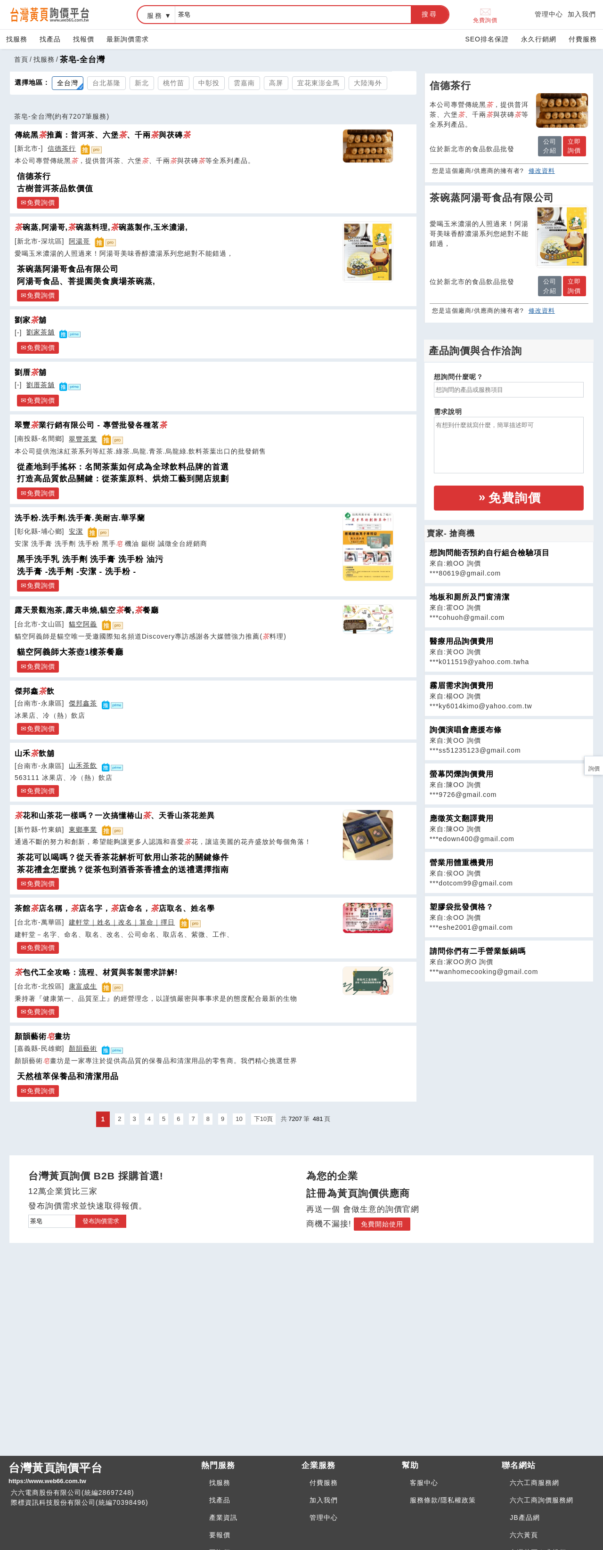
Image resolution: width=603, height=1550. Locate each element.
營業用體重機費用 (462, 863)
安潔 (76, 531)
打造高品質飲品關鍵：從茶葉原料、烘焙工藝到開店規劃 (123, 478)
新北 (142, 83)
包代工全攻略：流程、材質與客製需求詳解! (96, 972)
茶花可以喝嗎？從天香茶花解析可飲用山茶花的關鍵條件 (123, 857)
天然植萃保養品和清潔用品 (68, 1076)
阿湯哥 (79, 241)
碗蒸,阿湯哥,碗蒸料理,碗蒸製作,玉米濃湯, (101, 227)
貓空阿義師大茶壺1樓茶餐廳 (70, 652)
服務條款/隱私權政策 (443, 1500)
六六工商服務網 (534, 1482)
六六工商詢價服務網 (541, 1500)
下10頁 (263, 1118)
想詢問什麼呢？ (458, 377)
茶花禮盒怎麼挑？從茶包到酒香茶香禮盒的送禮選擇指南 (123, 869)
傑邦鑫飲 (35, 691)
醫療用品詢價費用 (462, 641)
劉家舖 (31, 320)
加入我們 (582, 14)
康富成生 (83, 986)
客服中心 (424, 1482)
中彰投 (209, 83)
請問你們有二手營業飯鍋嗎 (478, 951)
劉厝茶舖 (40, 385)
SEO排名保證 (487, 39)
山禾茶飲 (83, 765)
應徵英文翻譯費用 (462, 818)
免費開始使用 (382, 1224)
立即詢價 (574, 146)
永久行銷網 (538, 39)
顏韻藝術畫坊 (43, 1036)
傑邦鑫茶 (83, 703)
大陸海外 (368, 83)
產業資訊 (223, 1517)
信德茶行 (62, 148)
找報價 (83, 39)
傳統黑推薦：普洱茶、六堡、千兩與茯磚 (103, 134)
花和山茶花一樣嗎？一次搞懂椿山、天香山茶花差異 (115, 815)
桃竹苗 (173, 83)
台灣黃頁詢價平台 (101, 1473)
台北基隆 (106, 83)
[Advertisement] (508, 1048)
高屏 (276, 83)
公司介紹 (549, 146)
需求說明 (448, 411)
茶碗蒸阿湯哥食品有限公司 (68, 269)
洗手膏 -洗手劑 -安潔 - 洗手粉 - (76, 571)
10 (239, 1118)
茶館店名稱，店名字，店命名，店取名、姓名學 (115, 908)
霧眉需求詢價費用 (462, 686)
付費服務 (583, 39)
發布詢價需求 (100, 1221)
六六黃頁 (524, 1535)
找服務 (16, 39)
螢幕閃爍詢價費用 (462, 774)
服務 (155, 15)
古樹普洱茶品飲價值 (55, 188)
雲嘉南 (244, 83)
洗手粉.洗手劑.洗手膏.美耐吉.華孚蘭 (80, 517)
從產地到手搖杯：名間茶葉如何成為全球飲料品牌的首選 (123, 467)
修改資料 (542, 170)
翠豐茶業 (83, 439)
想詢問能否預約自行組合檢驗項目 (490, 553)
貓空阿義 (83, 624)
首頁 (21, 59)
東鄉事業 (83, 829)
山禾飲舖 (35, 753)
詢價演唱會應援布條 (466, 730)
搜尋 (430, 14)
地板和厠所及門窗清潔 (470, 597)
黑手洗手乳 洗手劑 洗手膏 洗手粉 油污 (90, 559)
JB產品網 (524, 1517)
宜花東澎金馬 (318, 83)
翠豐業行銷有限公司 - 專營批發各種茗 (91, 425)
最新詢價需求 (127, 39)
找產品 (50, 39)
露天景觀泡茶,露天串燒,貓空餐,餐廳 (87, 610)
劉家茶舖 (40, 332)
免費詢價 (485, 15)
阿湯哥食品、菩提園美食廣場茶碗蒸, (86, 281)
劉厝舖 (31, 372)
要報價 (219, 1535)
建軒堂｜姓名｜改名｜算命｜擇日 (122, 922)
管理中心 (549, 14)
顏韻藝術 (83, 1048)
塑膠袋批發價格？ (462, 907)
